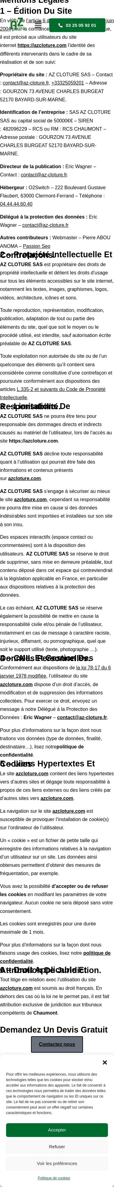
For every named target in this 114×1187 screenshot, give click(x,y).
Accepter (57, 1129)
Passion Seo (36, 246)
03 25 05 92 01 (77, 25)
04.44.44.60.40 (16, 204)
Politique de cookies (54, 1178)
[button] (105, 1062)
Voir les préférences (57, 1163)
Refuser (57, 1146)
